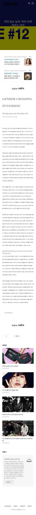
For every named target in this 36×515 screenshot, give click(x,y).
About (30, 506)
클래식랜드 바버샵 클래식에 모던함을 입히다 (12, 73)
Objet (15, 506)
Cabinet (22, 506)
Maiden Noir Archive (12, 459)
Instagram (7, 506)
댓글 (4, 452)
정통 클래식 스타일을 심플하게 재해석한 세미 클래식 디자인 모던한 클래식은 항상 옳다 (12, 77)
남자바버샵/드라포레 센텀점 (12, 59)
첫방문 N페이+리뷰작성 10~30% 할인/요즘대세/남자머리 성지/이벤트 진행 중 (12, 63)
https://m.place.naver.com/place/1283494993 (16, 70)
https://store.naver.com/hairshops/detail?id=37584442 (16, 57)
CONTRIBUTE (9, 313)
